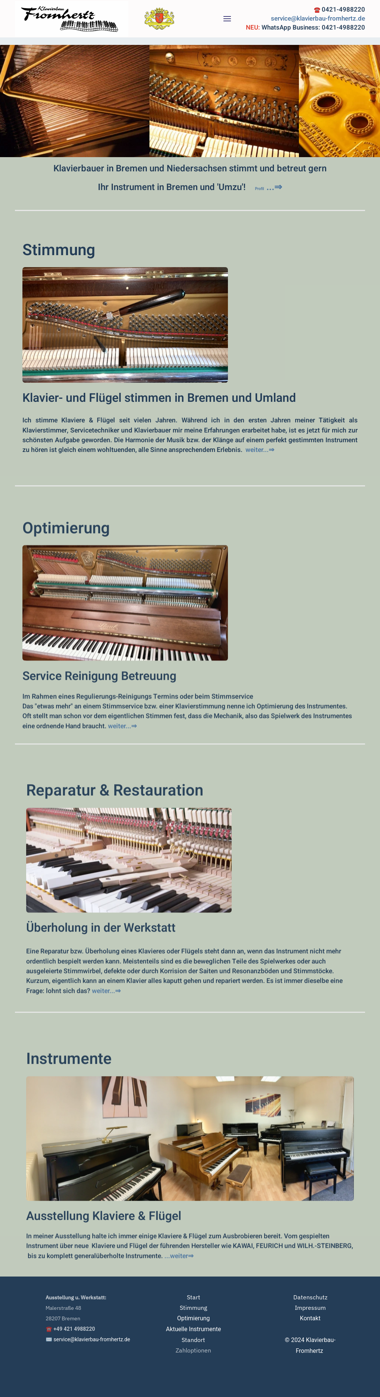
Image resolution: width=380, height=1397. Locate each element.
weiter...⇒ (259, 450)
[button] (227, 18)
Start (193, 1297)
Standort (193, 1339)
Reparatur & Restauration (114, 881)
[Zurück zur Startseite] (71, 18)
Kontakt (310, 1318)
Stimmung (58, 250)
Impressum (310, 1307)
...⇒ (268, 186)
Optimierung (66, 615)
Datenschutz (310, 1297)
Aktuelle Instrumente (193, 1329)
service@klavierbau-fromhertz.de (318, 18)
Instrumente (69, 1152)
